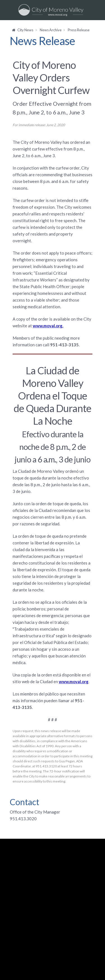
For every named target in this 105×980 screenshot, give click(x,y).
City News (25, 30)
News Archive (51, 30)
